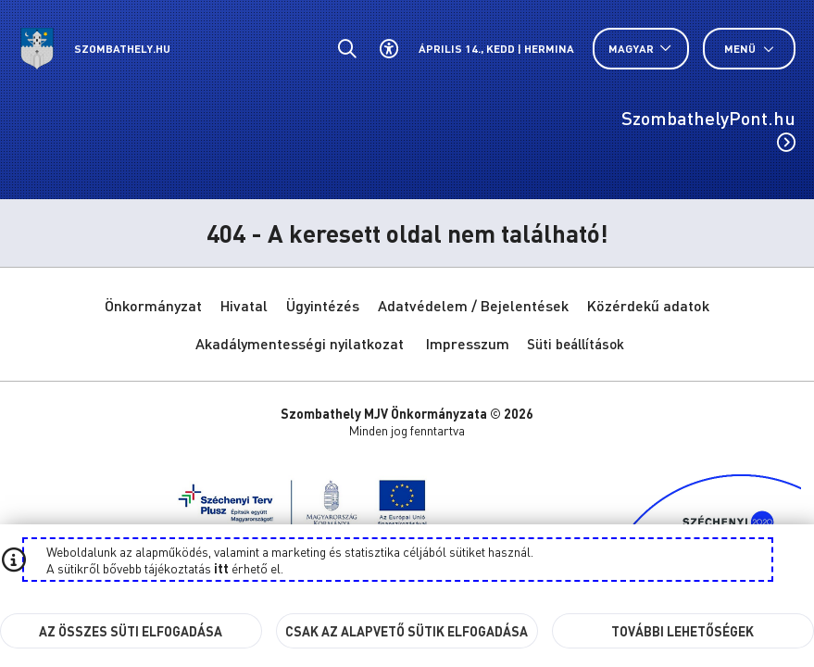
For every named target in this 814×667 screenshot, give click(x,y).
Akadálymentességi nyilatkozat (299, 343)
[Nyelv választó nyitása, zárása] (641, 49)
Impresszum (467, 343)
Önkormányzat (153, 305)
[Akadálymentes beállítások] (388, 48)
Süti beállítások (575, 343)
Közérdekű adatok (648, 305)
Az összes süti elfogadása (130, 631)
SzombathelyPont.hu (708, 129)
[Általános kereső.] (347, 48)
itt (221, 568)
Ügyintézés (322, 305)
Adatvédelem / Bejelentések (473, 305)
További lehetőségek (682, 631)
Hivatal (244, 305)
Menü (749, 49)
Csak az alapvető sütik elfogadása (406, 631)
